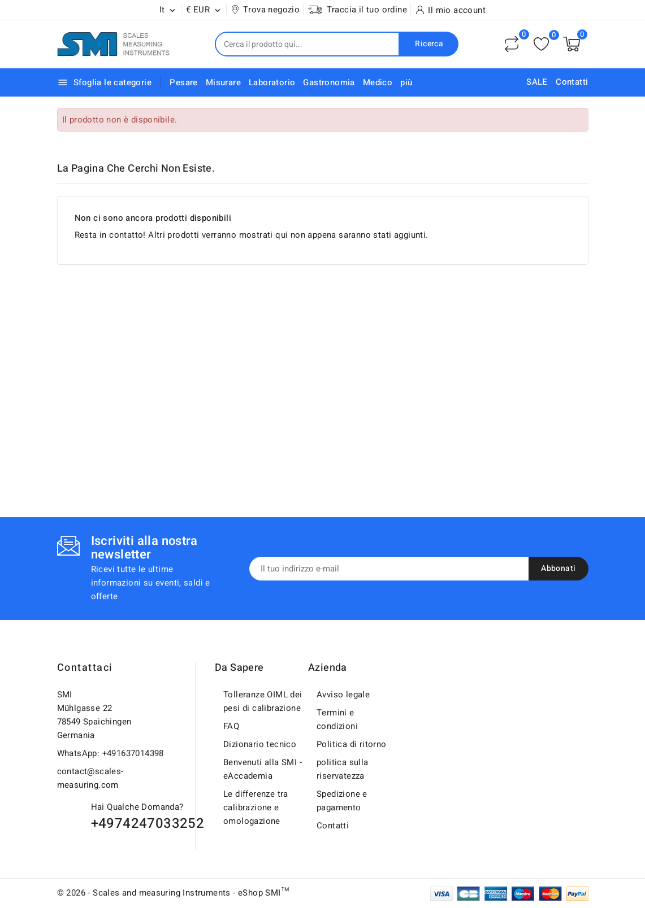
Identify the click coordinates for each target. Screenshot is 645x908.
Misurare (223, 82)
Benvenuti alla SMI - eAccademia (262, 769)
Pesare (183, 82)
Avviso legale (343, 694)
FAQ (231, 726)
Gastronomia (328, 82)
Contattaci (85, 667)
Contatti (572, 82)
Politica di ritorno (352, 744)
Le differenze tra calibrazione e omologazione (255, 807)
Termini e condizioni (337, 719)
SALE (537, 82)
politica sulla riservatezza (343, 769)
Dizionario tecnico (259, 744)
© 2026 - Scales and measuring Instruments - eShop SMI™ (173, 893)
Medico (377, 82)
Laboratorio (272, 82)
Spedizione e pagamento (342, 801)
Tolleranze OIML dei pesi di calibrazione (262, 701)
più (406, 82)
